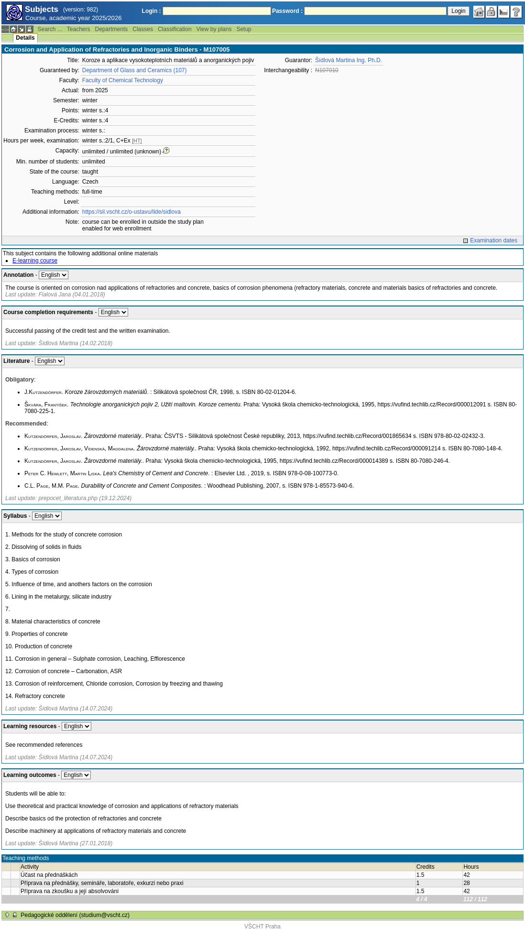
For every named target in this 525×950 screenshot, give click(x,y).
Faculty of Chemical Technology (122, 80)
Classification (175, 29)
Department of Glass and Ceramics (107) (134, 70)
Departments (111, 29)
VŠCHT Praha (262, 926)
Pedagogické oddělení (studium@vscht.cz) (75, 915)
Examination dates (493, 240)
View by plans (214, 29)
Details (25, 37)
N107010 (327, 70)
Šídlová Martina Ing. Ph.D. (348, 60)
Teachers (78, 29)
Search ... (49, 29)
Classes (142, 29)
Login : (151, 11)
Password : (287, 11)
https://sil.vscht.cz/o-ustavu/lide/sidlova (131, 211)
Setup (243, 29)
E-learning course (34, 260)
